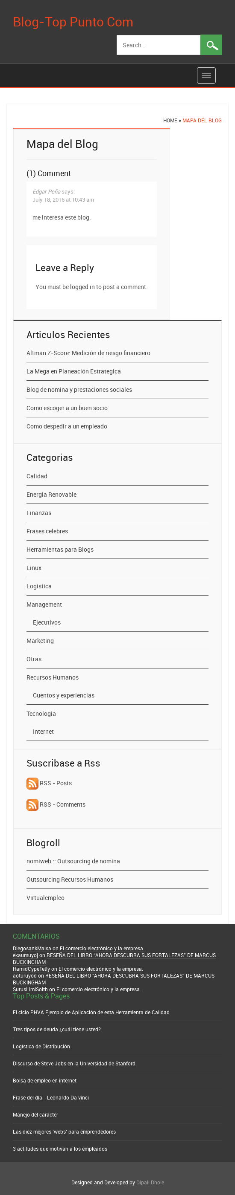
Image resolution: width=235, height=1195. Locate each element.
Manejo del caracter (35, 1114)
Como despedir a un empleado (66, 426)
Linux (33, 568)
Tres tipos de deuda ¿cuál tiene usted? (57, 1029)
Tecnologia (41, 713)
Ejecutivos (47, 622)
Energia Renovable (51, 494)
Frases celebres (47, 531)
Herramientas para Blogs (60, 549)
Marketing (40, 641)
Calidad (36, 476)
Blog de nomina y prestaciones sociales (79, 389)
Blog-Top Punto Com (73, 21)
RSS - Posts (49, 783)
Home (170, 120)
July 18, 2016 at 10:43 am (63, 199)
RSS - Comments (55, 804)
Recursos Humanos (52, 677)
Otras (33, 659)
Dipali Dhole (150, 1182)
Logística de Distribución (41, 1046)
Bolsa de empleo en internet (44, 1080)
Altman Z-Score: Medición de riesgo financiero (88, 353)
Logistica (39, 586)
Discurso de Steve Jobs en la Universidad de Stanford (74, 1063)
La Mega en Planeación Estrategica (73, 371)
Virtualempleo (45, 898)
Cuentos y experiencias (63, 695)
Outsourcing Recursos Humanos (69, 879)
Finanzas (38, 513)
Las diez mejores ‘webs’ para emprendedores (64, 1131)
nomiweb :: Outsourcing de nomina (73, 861)
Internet (43, 731)
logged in (82, 287)
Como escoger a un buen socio (67, 408)
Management (44, 604)
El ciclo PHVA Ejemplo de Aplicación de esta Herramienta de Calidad (91, 1012)
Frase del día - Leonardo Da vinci (51, 1097)
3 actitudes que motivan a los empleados (60, 1148)
